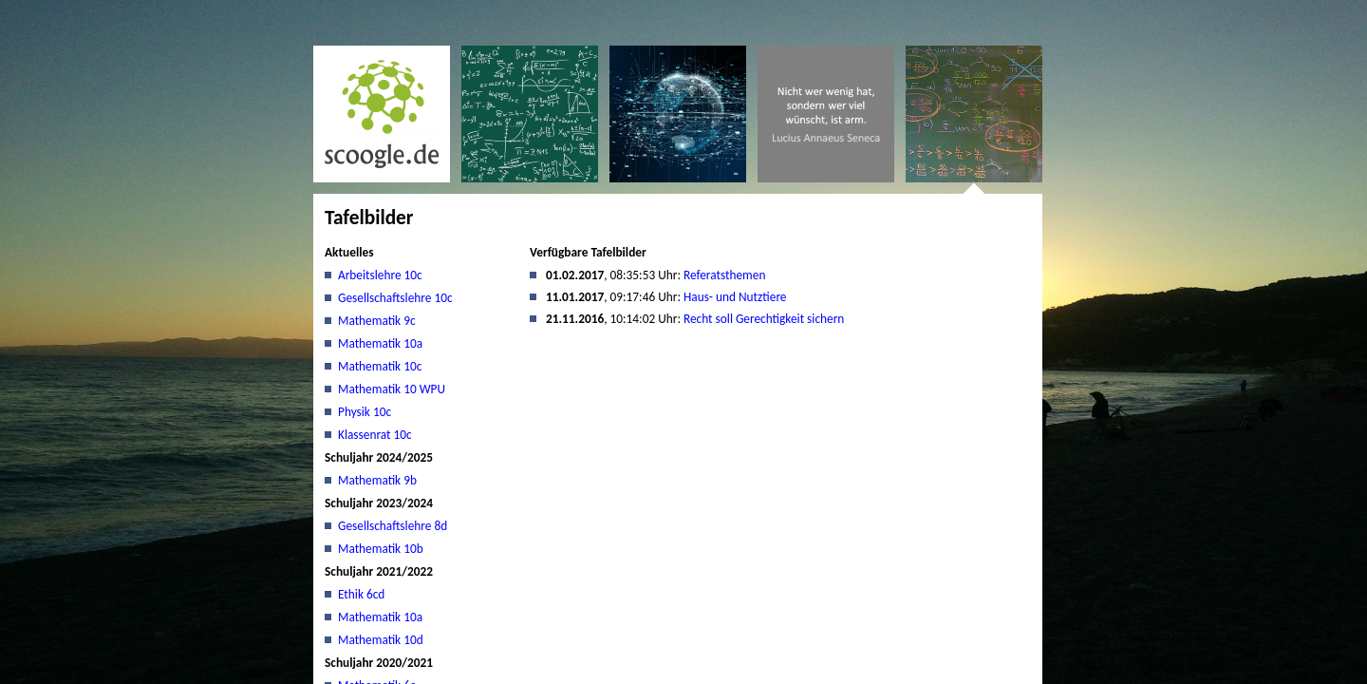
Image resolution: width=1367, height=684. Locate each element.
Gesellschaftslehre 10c (395, 298)
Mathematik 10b (380, 549)
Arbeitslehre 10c (380, 275)
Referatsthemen (724, 275)
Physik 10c (364, 412)
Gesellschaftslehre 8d (392, 526)
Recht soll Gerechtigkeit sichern (764, 319)
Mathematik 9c (377, 321)
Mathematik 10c (379, 366)
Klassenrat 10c (375, 435)
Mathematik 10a (380, 343)
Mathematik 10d (380, 640)
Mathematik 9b (377, 480)
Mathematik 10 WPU (391, 389)
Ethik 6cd (361, 594)
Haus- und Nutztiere (735, 297)
